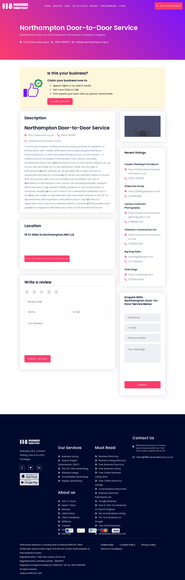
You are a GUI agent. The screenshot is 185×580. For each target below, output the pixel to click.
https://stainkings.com (140, 274)
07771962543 (135, 261)
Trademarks (107, 544)
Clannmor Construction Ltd (140, 229)
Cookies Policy (127, 544)
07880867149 (135, 221)
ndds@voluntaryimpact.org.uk (90, 42)
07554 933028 (136, 178)
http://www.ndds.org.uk (34, 42)
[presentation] (48, 267)
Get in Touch (79, 6)
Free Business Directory (111, 539)
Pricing (94, 6)
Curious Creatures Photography (135, 205)
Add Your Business (168, 6)
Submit (142, 384)
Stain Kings (131, 269)
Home (47, 6)
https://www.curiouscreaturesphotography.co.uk (144, 215)
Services (57, 6)
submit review (37, 358)
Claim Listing (60, 101)
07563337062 (135, 243)
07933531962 (135, 196)
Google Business (107, 575)
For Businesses (108, 6)
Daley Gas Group (134, 186)
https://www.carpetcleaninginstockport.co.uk (144, 171)
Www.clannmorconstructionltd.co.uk (144, 236)
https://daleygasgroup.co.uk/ (144, 191)
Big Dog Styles (133, 251)
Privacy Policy (148, 544)
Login (122, 6)
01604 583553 (60, 42)
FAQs (67, 6)
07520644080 (136, 279)
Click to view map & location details (47, 259)
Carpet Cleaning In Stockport (142, 164)
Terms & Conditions (111, 548)
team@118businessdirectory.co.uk (154, 476)
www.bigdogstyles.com (140, 256)
